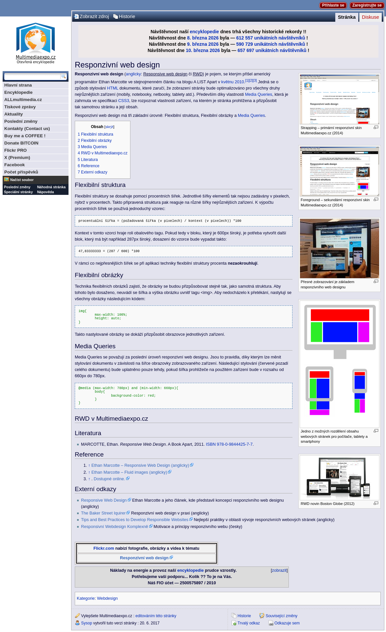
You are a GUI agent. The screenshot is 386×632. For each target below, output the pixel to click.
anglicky (133, 74)
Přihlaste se (333, 5)
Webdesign (107, 598)
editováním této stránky (155, 616)
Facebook (14, 164)
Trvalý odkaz (248, 623)
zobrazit (279, 570)
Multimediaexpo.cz (35, 42)
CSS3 (123, 100)
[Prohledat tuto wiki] (32, 76)
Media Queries (258, 94)
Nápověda (45, 192)
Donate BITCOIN (21, 143)
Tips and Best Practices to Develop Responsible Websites (134, 519)
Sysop (86, 623)
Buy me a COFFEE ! (24, 135)
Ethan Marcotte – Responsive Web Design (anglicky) (140, 465)
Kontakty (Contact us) (27, 128)
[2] (251, 80)
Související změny (281, 616)
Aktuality (13, 114)
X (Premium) (17, 157)
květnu (227, 82)
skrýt (109, 127)
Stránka (347, 17)
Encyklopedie (18, 92)
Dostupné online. (109, 479)
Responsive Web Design (104, 500)
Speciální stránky (18, 192)
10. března (197, 50)
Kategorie (86, 598)
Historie (127, 16)
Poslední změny (21, 121)
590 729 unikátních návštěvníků (270, 44)
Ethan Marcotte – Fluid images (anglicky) (129, 472)
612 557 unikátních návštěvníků (270, 37)
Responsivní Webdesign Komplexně (114, 526)
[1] (247, 80)
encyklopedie (204, 31)
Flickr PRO (15, 150)
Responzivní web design (144, 558)
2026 (213, 37)
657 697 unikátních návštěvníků (271, 50)
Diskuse (370, 17)
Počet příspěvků (21, 172)
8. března (197, 37)
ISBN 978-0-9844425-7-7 (229, 444)
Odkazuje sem (287, 623)
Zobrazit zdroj (94, 16)
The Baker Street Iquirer (103, 513)
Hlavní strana (18, 85)
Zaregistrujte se (367, 5)
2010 (239, 82)
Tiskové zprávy (20, 106)
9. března (197, 44)
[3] (255, 80)
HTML (112, 88)
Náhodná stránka (51, 187)
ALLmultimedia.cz (23, 99)
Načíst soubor (22, 180)
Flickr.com (104, 548)
